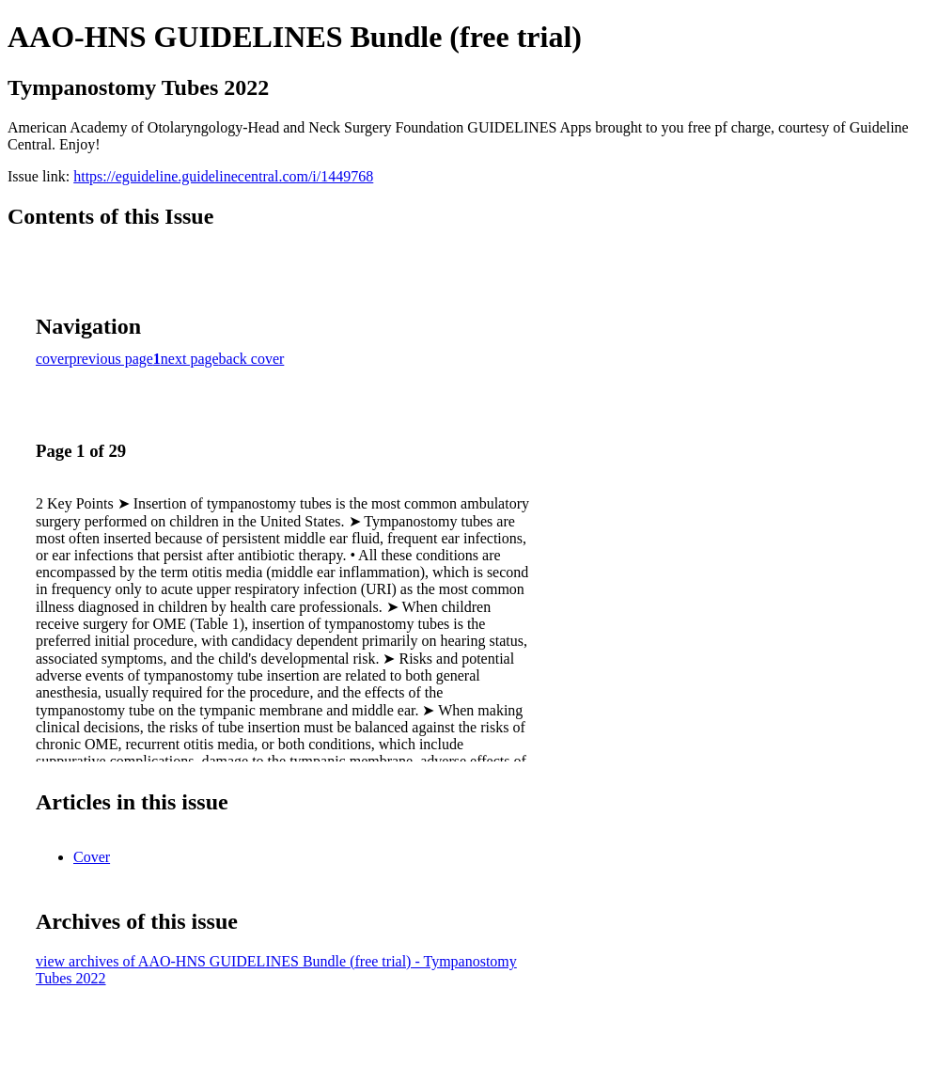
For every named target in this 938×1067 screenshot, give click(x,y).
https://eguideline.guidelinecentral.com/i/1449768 (223, 176)
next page (190, 359)
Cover (91, 857)
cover (53, 359)
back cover (252, 359)
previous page (111, 359)
